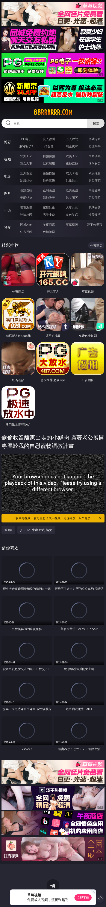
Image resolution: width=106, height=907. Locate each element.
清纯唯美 (49, 197)
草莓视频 (72, 224)
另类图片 (95, 197)
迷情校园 (26, 215)
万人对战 (72, 139)
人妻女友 (72, 207)
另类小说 (49, 215)
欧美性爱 (95, 173)
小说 (7, 210)
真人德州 (49, 139)
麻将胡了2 (26, 146)
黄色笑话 (72, 215)
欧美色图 (72, 190)
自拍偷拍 (49, 156)
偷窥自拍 (26, 190)
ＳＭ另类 (95, 163)
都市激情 (26, 207)
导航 (7, 227)
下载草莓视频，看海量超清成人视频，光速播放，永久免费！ (57, 518)
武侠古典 (95, 207)
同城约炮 (26, 224)
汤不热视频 (94, 224)
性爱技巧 (95, 215)
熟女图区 (72, 197)
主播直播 (72, 163)
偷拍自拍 (49, 173)
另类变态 (95, 180)
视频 (7, 159)
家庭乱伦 (49, 207)
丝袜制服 (49, 163)
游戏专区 (95, 139)
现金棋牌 (72, 146)
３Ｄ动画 (95, 156)
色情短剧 (49, 232)
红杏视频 (26, 232)
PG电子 (26, 139)
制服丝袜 (26, 180)
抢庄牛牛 (95, 146)
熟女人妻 (26, 163)
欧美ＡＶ (72, 156)
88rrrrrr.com (53, 112)
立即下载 (83, 897)
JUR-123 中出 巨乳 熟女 (36, 530)
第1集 (8, 530)
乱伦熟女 (72, 180)
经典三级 (49, 180)
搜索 (96, 123)
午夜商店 (49, 224)
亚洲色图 (49, 190)
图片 (7, 193)
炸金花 (48, 146)
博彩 (7, 142)
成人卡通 (72, 173)
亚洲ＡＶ (26, 156)
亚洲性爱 (26, 173)
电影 (7, 176)
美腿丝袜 (26, 197)
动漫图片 (95, 190)
